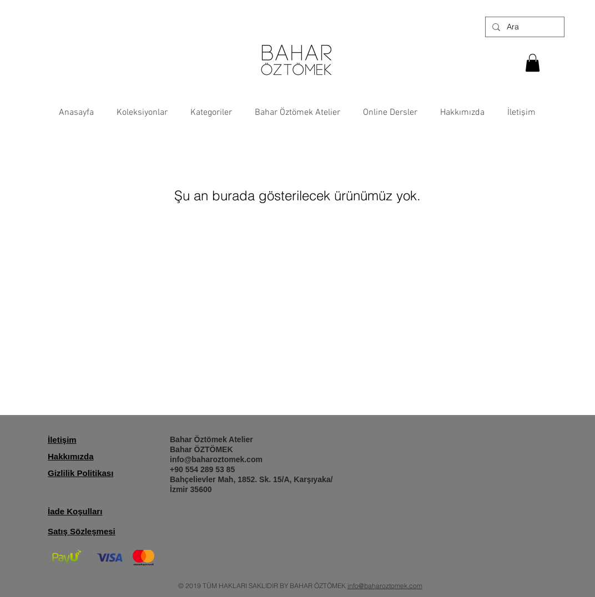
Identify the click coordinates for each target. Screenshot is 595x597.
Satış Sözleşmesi (81, 531)
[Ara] (524, 27)
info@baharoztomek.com (216, 459)
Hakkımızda (71, 456)
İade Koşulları (75, 511)
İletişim (62, 439)
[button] (532, 63)
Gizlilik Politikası (80, 473)
